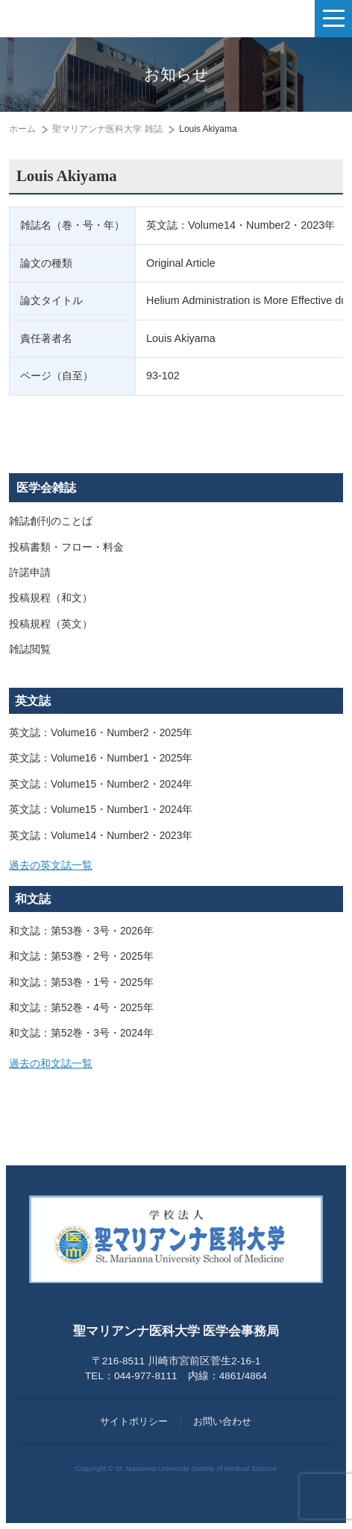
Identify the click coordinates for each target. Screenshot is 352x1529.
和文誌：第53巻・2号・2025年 (81, 956)
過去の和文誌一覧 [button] (50, 1063)
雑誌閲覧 (30, 649)
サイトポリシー (134, 1421)
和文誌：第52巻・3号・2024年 (81, 1033)
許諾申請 (30, 572)
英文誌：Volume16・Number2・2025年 (100, 732)
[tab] (176, 865)
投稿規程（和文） (50, 598)
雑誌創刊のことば (50, 521)
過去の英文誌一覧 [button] (50, 865)
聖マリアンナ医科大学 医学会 (86, 19)
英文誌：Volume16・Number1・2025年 (100, 758)
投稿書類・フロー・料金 (66, 547)
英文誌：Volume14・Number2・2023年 (100, 835)
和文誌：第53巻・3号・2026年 (81, 931)
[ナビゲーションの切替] (333, 18)
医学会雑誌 (46, 487)
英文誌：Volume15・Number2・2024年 (100, 784)
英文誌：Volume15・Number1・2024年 (100, 809)
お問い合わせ (222, 1421)
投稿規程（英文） (50, 624)
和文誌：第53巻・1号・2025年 (81, 982)
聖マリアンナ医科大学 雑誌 (107, 129)
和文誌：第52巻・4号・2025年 (81, 1007)
